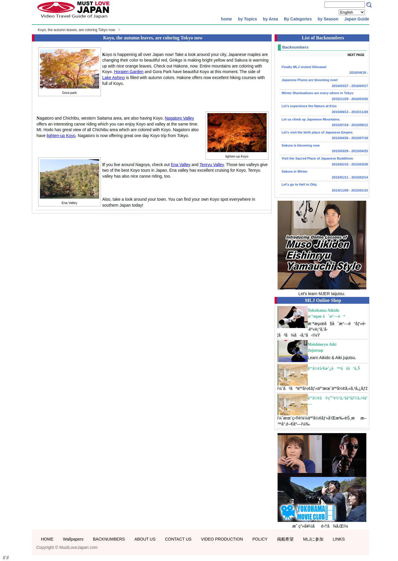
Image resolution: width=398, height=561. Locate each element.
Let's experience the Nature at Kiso (323, 109)
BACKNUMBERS (109, 539)
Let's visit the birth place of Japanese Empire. (323, 136)
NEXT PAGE (355, 55)
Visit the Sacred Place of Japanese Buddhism (323, 162)
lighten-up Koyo (61, 135)
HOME (47, 539)
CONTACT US (178, 539)
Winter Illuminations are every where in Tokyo (323, 96)
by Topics (247, 19)
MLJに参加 (313, 539)
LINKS (339, 539)
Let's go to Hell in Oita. (323, 188)
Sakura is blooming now (323, 149)
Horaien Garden (129, 71)
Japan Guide (356, 19)
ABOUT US (144, 539)
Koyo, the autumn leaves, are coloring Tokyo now (76, 30)
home (226, 19)
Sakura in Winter (323, 175)
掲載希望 (285, 539)
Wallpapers (73, 539)
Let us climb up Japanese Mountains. (323, 123)
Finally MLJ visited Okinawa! (323, 70)
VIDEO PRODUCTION (222, 539)
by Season (328, 19)
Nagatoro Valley (179, 118)
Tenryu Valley (211, 164)
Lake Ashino (113, 77)
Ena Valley (180, 164)
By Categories (298, 19)
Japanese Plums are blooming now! (323, 83)
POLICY (260, 539)
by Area (270, 19)
